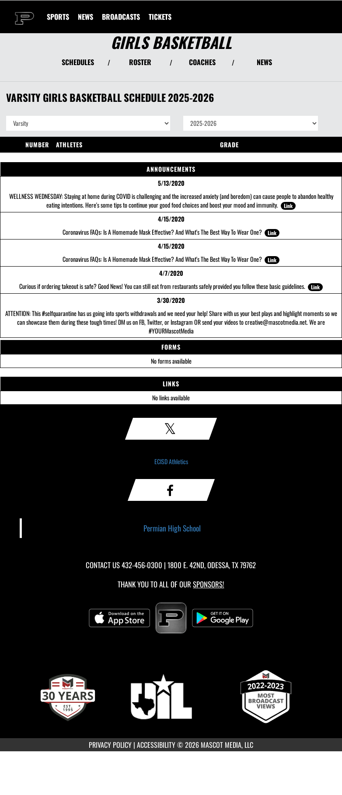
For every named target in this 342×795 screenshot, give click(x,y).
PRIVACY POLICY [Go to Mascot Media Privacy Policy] (110, 744)
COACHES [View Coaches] (202, 62)
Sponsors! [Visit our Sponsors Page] (208, 584)
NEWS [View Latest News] (264, 62)
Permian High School (172, 528)
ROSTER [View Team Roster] (140, 62)
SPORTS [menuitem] (58, 16)
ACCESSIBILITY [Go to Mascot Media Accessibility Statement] (156, 744)
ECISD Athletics (171, 461)
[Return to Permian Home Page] (24, 11)
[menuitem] (85, 16)
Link (288, 205)
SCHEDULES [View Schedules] (78, 62)
